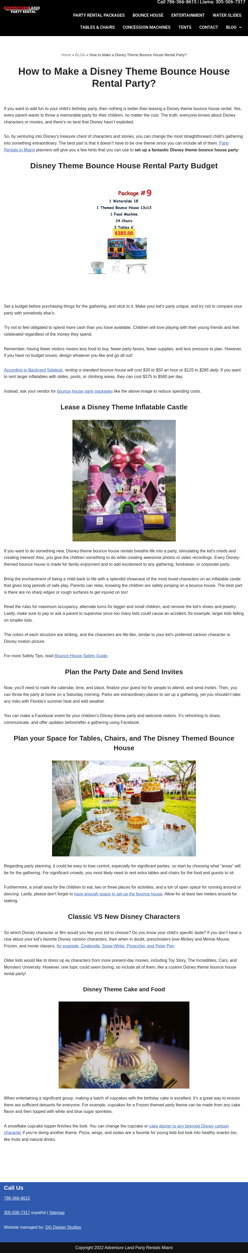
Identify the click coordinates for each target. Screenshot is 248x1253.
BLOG (233, 27)
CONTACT (208, 27)
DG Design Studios (63, 1227)
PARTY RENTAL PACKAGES (99, 15)
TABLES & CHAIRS (97, 27)
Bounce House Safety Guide (81, 656)
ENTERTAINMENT (188, 15)
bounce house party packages (85, 391)
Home (66, 55)
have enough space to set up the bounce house (118, 894)
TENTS (184, 27)
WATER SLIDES (227, 15)
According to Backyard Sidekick (33, 370)
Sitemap (57, 1212)
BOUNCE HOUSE (148, 15)
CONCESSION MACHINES (147, 27)
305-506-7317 (17, 1212)
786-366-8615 (17, 1198)
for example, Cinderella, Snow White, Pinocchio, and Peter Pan (115, 946)
